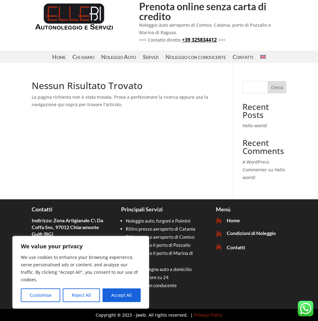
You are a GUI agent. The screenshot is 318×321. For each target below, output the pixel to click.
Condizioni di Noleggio (251, 233)
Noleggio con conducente (196, 57)
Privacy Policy (208, 315)
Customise (41, 295)
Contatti (243, 57)
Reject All (81, 295)
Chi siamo (83, 57)
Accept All (121, 295)
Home (59, 57)
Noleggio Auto (118, 57)
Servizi (151, 57)
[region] (80, 272)
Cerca (277, 87)
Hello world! (255, 126)
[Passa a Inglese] (263, 58)
